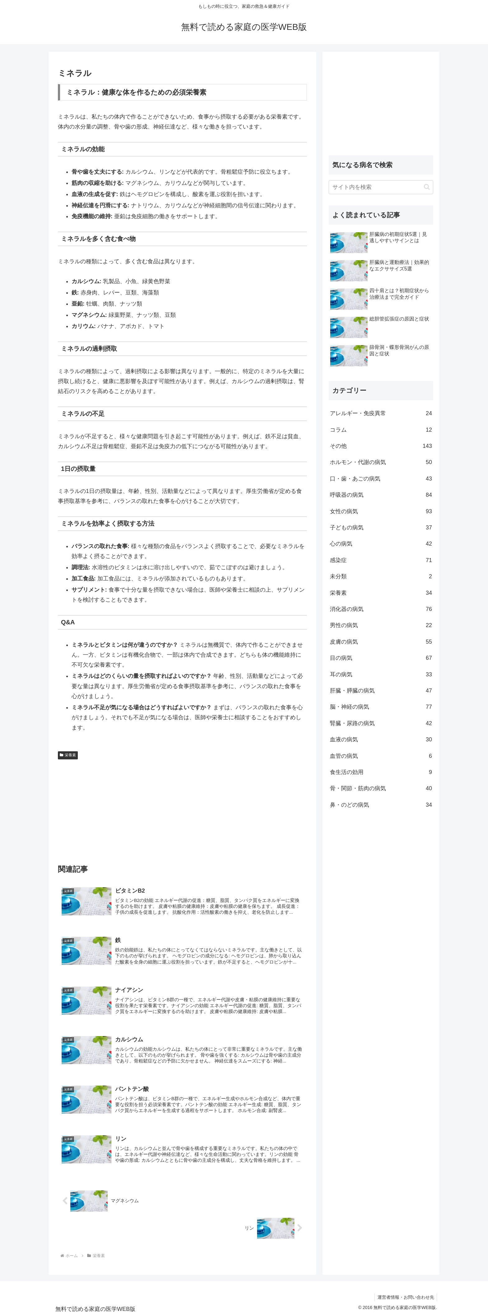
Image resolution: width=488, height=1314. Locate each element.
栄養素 (68, 755)
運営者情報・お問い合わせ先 (405, 1294)
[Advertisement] (182, 808)
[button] (426, 186)
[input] (381, 187)
